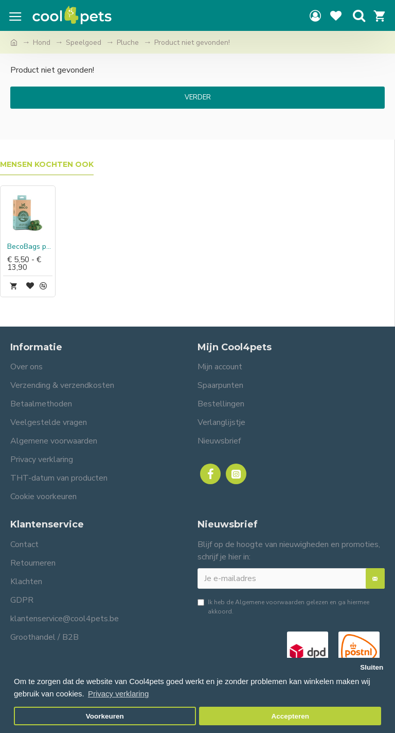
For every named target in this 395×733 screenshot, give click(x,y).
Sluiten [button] (371, 667)
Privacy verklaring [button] (118, 693)
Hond (41, 42)
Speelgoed (83, 42)
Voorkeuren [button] (105, 716)
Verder (198, 97)
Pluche (128, 42)
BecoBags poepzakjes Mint (29, 246)
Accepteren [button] (290, 716)
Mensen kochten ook (47, 164)
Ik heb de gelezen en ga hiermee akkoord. (283, 607)
